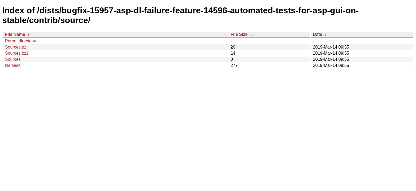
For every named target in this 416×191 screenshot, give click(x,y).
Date (317, 34)
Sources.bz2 (17, 53)
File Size (239, 34)
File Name (15, 34)
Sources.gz (15, 47)
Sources (13, 59)
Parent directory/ (20, 41)
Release (13, 65)
